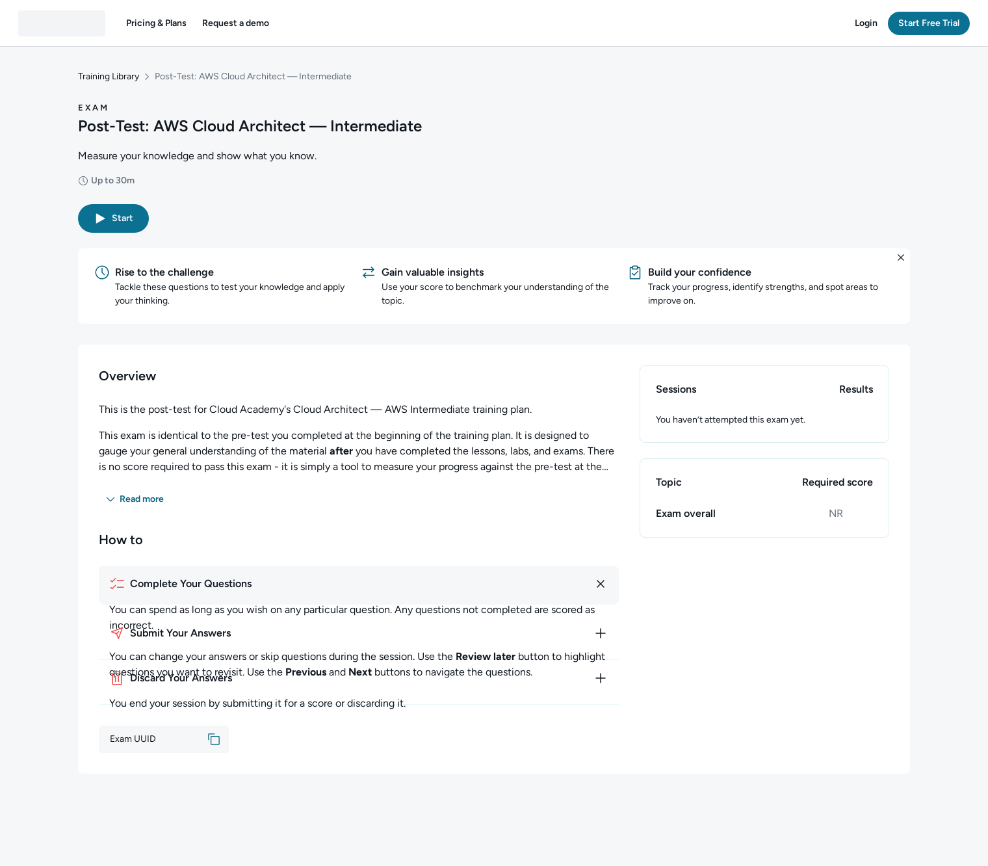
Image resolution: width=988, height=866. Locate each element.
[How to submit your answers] (358, 633)
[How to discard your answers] (358, 678)
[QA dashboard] (61, 23)
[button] (156, 23)
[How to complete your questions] (358, 584)
